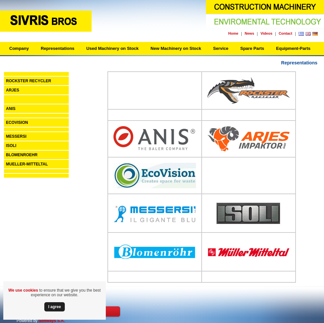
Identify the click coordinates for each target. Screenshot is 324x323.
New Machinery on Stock (175, 48)
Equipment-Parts (293, 48)
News (249, 33)
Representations (57, 48)
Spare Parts (252, 48)
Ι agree (54, 307)
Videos (266, 33)
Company (19, 48)
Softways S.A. (52, 320)
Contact (285, 33)
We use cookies (23, 290)
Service (220, 48)
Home (233, 33)
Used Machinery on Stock (112, 48)
